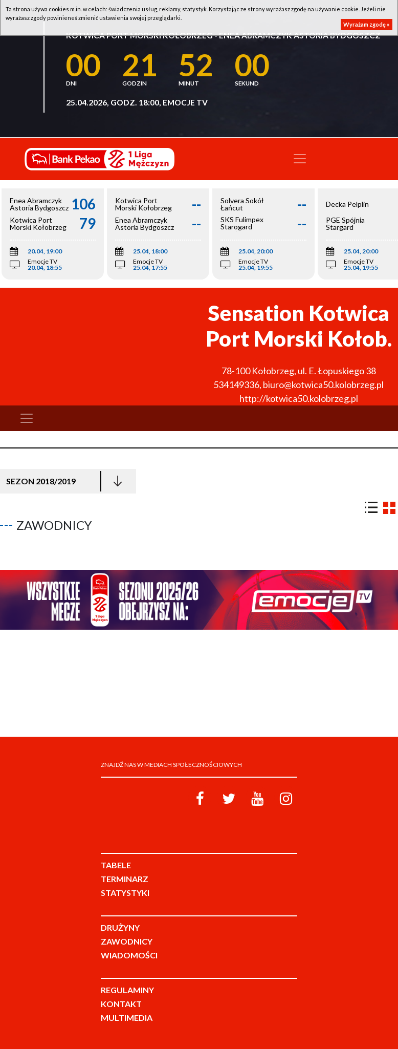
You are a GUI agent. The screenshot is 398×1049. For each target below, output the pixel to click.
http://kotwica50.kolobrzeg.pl (298, 398)
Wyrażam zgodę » (366, 24)
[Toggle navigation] (299, 158)
